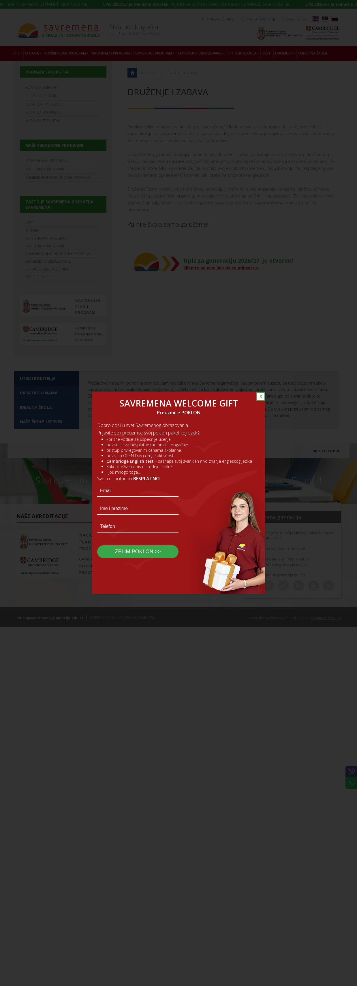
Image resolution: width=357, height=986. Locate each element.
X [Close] (261, 396)
